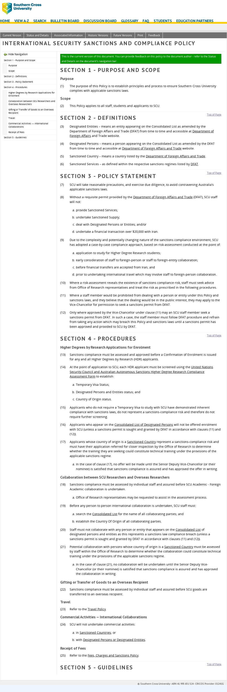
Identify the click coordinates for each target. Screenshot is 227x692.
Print (140, 35)
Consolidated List (104, 514)
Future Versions (123, 35)
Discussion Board (100, 20)
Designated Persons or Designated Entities (114, 640)
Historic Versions (98, 35)
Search (39, 20)
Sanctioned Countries (95, 632)
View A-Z (21, 20)
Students (163, 20)
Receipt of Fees (16, 132)
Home (5, 20)
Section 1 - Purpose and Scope (19, 60)
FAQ (146, 20)
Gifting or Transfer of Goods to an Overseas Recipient (31, 111)
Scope (11, 70)
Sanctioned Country (141, 442)
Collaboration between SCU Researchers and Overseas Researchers (31, 103)
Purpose (13, 65)
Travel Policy (97, 609)
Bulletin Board (64, 20)
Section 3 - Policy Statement (18, 81)
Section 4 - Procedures (15, 87)
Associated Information (68, 35)
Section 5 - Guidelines (15, 137)
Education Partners (195, 20)
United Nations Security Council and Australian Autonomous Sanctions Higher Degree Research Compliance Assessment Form (141, 371)
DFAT (194, 164)
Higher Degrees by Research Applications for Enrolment (31, 94)
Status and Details (38, 35)
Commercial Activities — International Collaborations (28, 125)
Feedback (154, 35)
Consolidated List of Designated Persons (143, 425)
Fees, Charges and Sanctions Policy (113, 655)
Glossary (129, 20)
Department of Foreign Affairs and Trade (152, 148)
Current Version (12, 35)
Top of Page (214, 114)
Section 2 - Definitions (15, 76)
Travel (11, 118)
